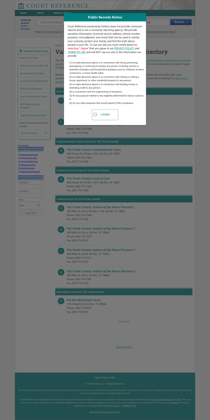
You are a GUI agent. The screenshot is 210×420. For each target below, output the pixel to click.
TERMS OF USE (77, 52)
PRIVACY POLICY (124, 48)
